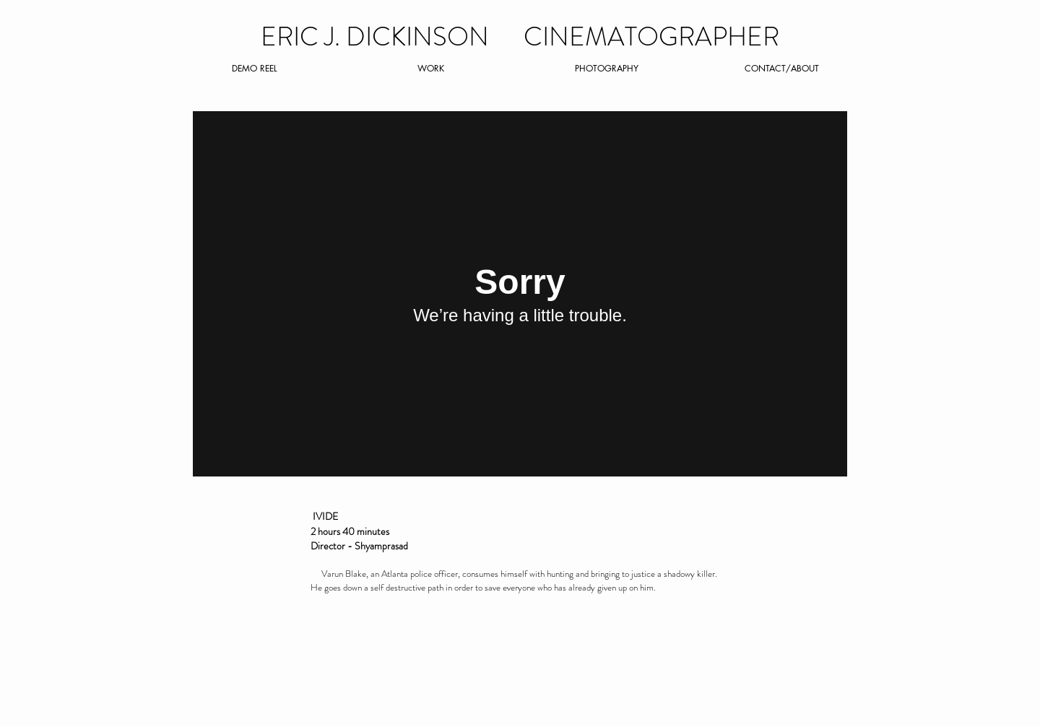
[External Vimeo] (520, 293)
